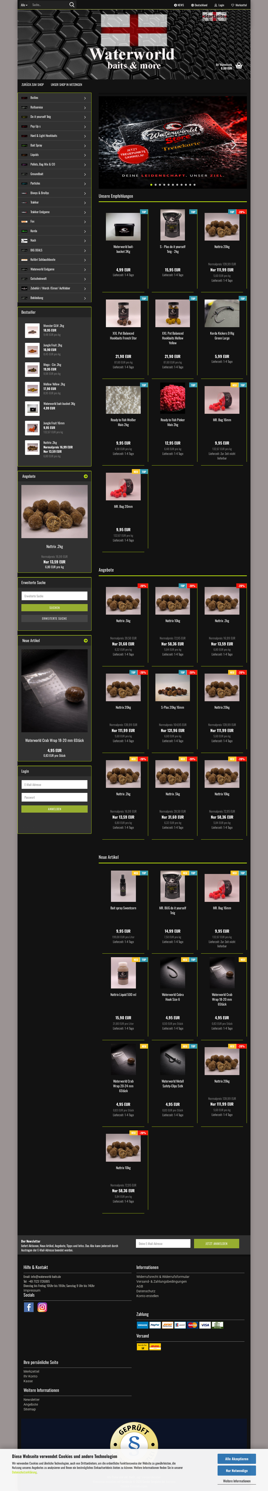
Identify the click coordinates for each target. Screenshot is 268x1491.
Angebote (31, 1404)
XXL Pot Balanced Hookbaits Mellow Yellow (172, 338)
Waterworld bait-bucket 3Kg (123, 249)
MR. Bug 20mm (123, 506)
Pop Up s (31, 126)
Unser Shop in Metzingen (66, 84)
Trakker (30, 202)
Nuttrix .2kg (222, 620)
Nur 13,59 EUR (54, 559)
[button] (199, 5)
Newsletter (32, 1400)
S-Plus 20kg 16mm (172, 707)
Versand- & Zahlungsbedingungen (161, 1281)
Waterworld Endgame (37, 269)
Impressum (32, 1290)
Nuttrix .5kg (123, 620)
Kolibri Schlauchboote (38, 259)
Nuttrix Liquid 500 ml (123, 994)
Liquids (30, 154)
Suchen (54, 607)
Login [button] (219, 5)
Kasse (28, 1381)
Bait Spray (31, 145)
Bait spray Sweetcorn (123, 907)
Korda (29, 230)
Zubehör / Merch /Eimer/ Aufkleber (45, 288)
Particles (30, 183)
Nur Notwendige (237, 1470)
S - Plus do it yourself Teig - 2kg (172, 249)
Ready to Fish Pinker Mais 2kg (173, 422)
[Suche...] (24, 4)
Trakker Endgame (35, 211)
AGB (139, 1286)
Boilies (29, 97)
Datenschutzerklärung (24, 1472)
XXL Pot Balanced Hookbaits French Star (123, 335)
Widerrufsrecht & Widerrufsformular (162, 1277)
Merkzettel (239, 5)
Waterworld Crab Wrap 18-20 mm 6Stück (222, 999)
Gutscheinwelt (34, 278)
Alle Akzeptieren (236, 1458)
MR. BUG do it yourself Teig (172, 910)
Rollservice (32, 107)
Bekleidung (32, 297)
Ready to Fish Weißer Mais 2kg (123, 422)
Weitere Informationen (236, 1480)
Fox (27, 221)
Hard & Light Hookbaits (39, 135)
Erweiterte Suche (54, 618)
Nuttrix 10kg (172, 620)
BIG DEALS (31, 250)
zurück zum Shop (33, 84)
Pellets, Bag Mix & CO (38, 164)
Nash (28, 240)
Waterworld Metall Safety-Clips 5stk (173, 1083)
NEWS (179, 5)
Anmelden (54, 809)
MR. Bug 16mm (222, 419)
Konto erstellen (29, 819)
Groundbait (32, 173)
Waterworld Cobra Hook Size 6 (173, 997)
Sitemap (30, 1409)
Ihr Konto (30, 1376)
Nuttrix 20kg (222, 246)
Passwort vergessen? (33, 826)
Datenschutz (145, 1291)
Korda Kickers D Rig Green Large (222, 335)
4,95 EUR (55, 750)
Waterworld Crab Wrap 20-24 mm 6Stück (123, 1086)
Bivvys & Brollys (35, 192)
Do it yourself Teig (36, 116)
